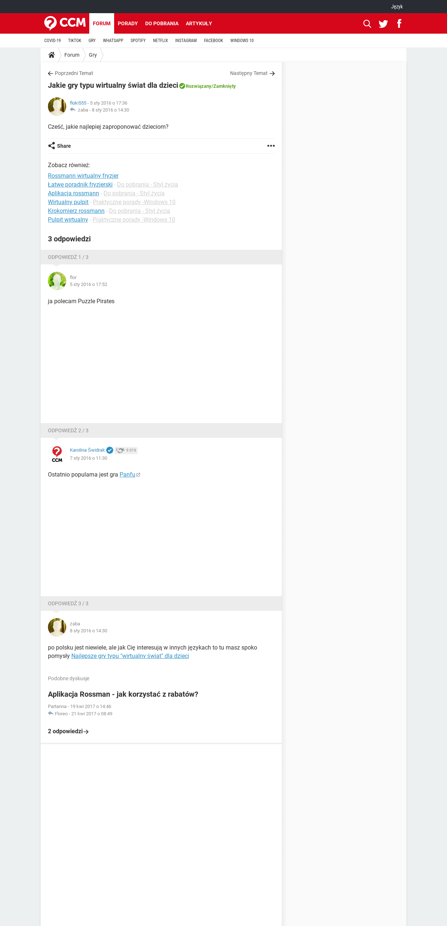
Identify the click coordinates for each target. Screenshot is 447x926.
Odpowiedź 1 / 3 (68, 257)
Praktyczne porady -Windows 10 (134, 202)
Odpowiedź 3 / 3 (68, 603)
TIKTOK (74, 40)
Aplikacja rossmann (73, 193)
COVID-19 (52, 40)
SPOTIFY (138, 40)
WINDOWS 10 (242, 40)
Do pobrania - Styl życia (147, 184)
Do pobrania (162, 23)
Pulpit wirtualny (68, 219)
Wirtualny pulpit (68, 202)
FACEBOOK (213, 40)
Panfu (127, 474)
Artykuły (199, 23)
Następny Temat (249, 73)
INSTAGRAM (186, 40)
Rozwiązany (198, 86)
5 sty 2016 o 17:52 (88, 284)
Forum (101, 23)
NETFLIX (160, 40)
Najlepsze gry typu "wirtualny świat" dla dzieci (130, 655)
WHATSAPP (113, 40)
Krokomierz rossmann (76, 210)
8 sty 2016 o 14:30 (110, 110)
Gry (93, 55)
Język (397, 7)
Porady (128, 23)
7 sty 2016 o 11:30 (88, 458)
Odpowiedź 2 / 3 (68, 430)
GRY (92, 40)
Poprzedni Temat (74, 73)
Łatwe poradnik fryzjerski (80, 184)
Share (64, 146)
